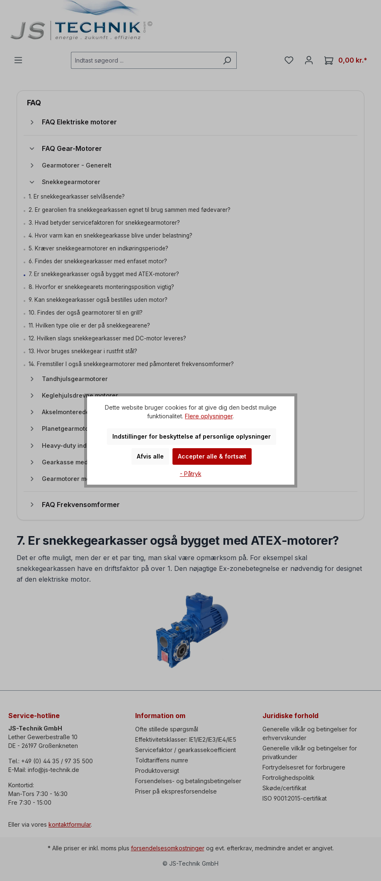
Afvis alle (150, 456)
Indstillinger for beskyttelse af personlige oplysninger (191, 436)
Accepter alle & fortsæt (212, 456)
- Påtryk (190, 473)
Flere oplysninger (209, 416)
